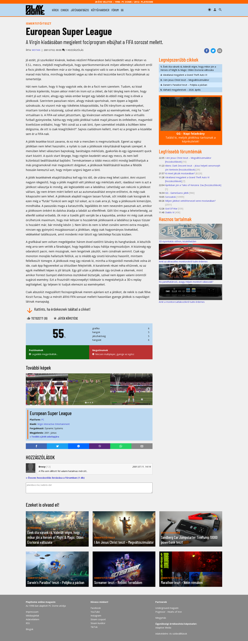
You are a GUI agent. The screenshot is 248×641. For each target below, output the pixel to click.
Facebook (96, 607)
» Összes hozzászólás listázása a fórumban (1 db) (55, 477)
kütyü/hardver (100, 10)
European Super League (51, 413)
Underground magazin (166, 607)
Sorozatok (170, 196)
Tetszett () (37, 318)
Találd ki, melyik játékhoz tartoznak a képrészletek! (190, 137)
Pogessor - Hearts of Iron (168, 611)
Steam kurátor (98, 623)
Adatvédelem (32, 619)
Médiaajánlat (32, 615)
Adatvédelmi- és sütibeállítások (171, 633)
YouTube (95, 611)
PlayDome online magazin (40, 601)
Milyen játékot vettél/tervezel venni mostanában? (190, 200)
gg (122, 10)
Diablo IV (169, 212)
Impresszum (32, 611)
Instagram (96, 615)
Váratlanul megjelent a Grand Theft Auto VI (183, 74)
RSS (28, 623)
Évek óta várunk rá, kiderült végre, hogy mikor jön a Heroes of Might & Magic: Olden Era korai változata (188, 68)
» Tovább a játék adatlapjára (44, 436)
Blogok (29, 629)
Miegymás (160, 617)
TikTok (94, 626)
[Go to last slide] (30, 389)
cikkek (65, 10)
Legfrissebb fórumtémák (180, 151)
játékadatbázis (80, 10)
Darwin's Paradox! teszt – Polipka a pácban (183, 84)
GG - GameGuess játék (177, 192)
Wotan (36, 49)
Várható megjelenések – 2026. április (180, 89)
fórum (115, 10)
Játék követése (65, 318)
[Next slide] (148, 389)
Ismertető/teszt (38, 23)
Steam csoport (98, 619)
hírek (55, 10)
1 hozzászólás (72, 49)
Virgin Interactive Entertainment (53, 424)
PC (42, 419)
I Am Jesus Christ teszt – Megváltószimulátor (184, 79)
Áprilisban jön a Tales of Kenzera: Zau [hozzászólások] (193, 185)
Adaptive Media (163, 627)
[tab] (86, 403)
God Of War (171, 208)
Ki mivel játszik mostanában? (180, 173)
